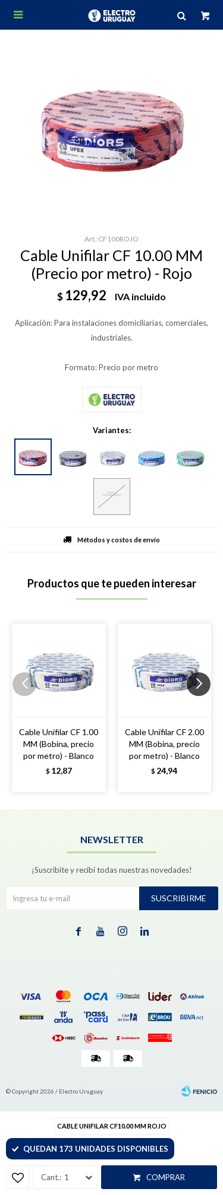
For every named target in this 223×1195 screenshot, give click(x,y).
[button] (203, 708)
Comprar (165, 1177)
